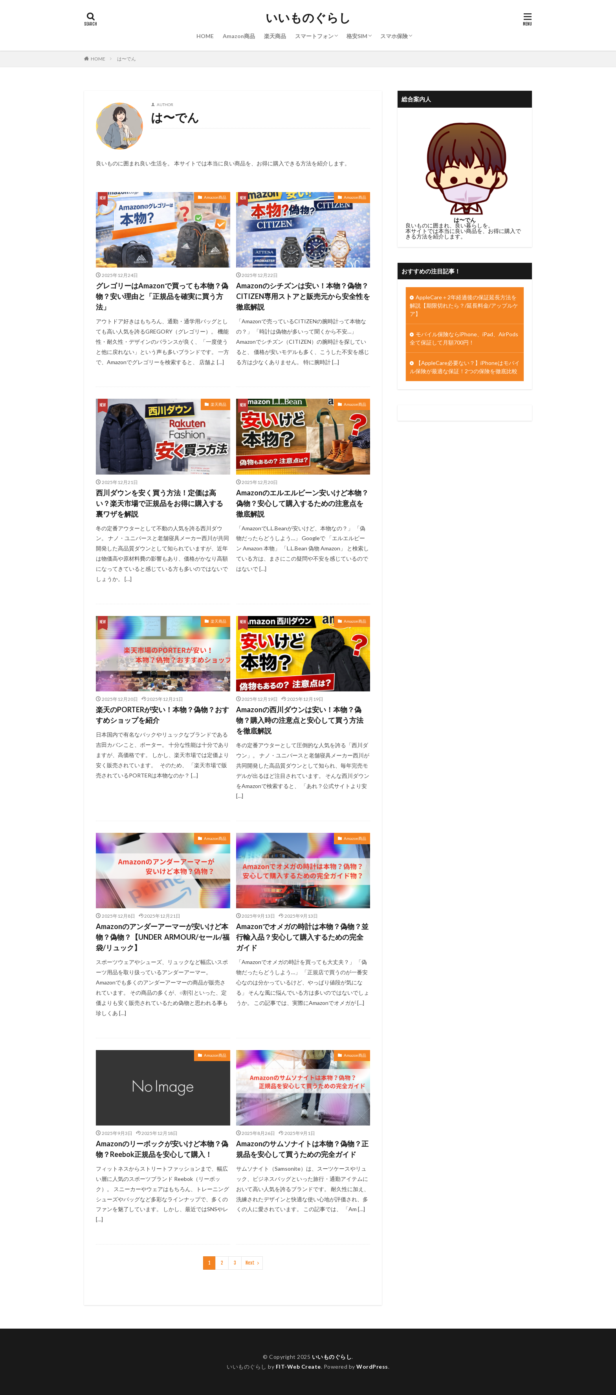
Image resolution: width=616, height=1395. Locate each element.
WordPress (372, 1366)
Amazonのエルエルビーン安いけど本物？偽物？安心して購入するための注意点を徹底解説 (302, 503)
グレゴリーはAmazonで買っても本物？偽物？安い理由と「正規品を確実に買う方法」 (162, 296)
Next (250, 1263)
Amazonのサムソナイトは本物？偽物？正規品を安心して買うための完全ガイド (302, 1149)
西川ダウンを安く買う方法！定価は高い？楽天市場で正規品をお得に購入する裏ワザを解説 (159, 503)
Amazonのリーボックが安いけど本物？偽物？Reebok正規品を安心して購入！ (162, 1149)
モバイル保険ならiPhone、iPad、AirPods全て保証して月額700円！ (464, 338)
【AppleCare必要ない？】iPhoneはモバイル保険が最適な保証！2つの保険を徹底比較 (465, 366)
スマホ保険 (394, 36)
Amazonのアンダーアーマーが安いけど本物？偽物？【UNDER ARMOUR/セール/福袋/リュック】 (162, 937)
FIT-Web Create (298, 1366)
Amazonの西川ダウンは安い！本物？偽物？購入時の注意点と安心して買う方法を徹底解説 (299, 720)
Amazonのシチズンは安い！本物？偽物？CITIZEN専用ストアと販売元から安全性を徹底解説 (303, 296)
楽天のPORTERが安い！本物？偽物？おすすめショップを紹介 (162, 714)
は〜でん (126, 59)
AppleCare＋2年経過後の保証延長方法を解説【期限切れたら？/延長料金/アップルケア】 (464, 305)
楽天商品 (275, 36)
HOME (205, 36)
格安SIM (356, 36)
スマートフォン (314, 36)
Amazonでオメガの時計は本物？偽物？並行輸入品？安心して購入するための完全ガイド (302, 937)
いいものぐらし (308, 18)
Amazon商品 (239, 36)
